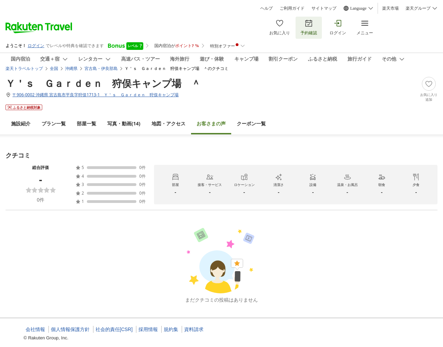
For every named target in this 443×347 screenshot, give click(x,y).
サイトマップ (323, 8)
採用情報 (148, 329)
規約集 (171, 329)
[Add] (428, 89)
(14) (124, 123)
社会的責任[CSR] (114, 329)
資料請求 (194, 329)
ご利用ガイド (292, 8)
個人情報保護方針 (70, 329)
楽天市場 (390, 8)
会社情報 (35, 329)
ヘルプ (266, 8)
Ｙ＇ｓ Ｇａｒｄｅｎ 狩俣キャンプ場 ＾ (103, 83)
